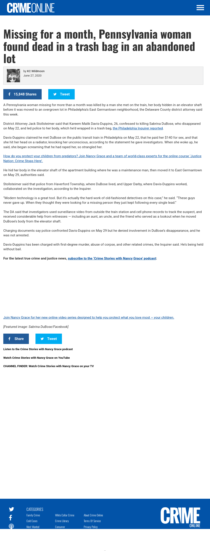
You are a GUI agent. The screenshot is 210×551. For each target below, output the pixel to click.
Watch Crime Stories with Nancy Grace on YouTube (36, 357)
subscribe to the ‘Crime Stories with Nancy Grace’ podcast (112, 258)
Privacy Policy (91, 527)
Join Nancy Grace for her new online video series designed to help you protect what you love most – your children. (88, 317)
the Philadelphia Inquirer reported (138, 128)
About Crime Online (93, 515)
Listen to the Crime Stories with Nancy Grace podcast (38, 349)
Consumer (60, 527)
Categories (34, 508)
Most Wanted (32, 527)
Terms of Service (92, 521)
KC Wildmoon (36, 71)
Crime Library (62, 521)
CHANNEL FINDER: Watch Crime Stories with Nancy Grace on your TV (48, 366)
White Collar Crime (64, 515)
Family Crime (33, 515)
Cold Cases (31, 521)
